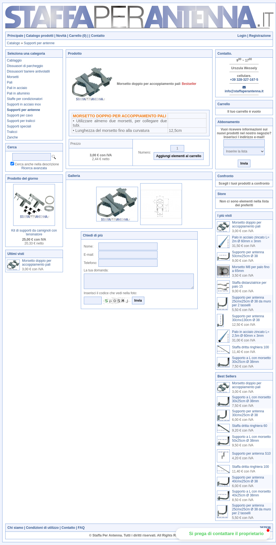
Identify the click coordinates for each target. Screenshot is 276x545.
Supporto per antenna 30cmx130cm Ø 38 (248, 318)
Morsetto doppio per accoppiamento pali (36, 262)
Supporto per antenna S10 (251, 453)
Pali (9, 82)
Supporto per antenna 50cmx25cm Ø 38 (248, 254)
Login (242, 36)
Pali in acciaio (17, 88)
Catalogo (13, 43)
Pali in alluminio (18, 93)
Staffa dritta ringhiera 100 (250, 347)
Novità (61, 36)
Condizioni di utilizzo (42, 528)
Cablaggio (14, 60)
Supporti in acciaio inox (24, 104)
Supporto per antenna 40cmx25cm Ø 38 (248, 479)
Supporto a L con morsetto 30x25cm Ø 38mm (251, 360)
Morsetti (13, 77)
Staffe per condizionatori (24, 99)
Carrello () (77, 36)
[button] (223, 534)
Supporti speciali (19, 126)
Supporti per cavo (20, 115)
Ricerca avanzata (34, 168)
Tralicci (12, 132)
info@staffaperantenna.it (244, 89)
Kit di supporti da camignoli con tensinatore (34, 232)
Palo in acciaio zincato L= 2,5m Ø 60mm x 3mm (250, 334)
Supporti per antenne (39, 43)
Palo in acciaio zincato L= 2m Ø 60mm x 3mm (250, 239)
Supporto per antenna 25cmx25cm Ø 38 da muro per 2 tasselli (251, 301)
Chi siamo (15, 528)
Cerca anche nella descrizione (37, 164)
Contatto (97, 36)
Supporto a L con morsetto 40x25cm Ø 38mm (251, 493)
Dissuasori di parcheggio (25, 66)
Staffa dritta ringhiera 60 (249, 426)
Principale (15, 36)
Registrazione (260, 36)
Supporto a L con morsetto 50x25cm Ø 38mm (251, 439)
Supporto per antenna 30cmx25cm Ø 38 (248, 413)
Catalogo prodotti (39, 36)
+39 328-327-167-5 (244, 80)
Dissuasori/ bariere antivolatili (28, 71)
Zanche (12, 137)
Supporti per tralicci (21, 121)
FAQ (81, 528)
